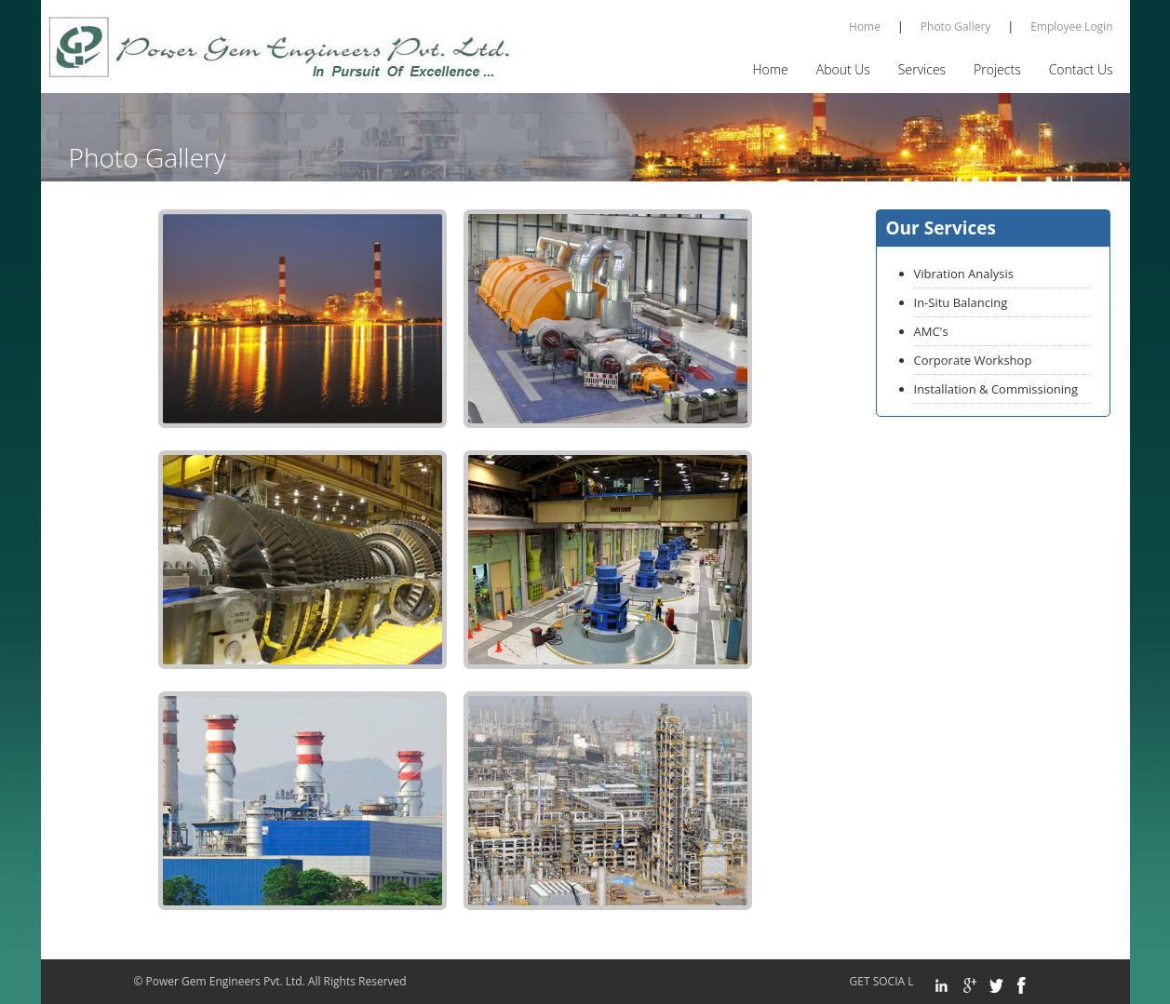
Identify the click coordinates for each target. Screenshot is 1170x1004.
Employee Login (1071, 26)
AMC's (931, 331)
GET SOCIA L (887, 981)
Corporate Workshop (973, 360)
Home (865, 26)
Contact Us (1081, 69)
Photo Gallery (956, 26)
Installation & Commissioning (996, 389)
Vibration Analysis (964, 273)
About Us (843, 69)
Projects (997, 69)
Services (922, 69)
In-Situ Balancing (961, 302)
